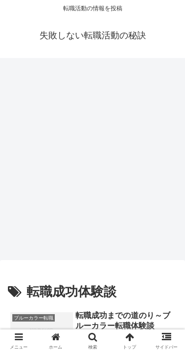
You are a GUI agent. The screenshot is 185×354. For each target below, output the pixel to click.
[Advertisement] (92, 162)
